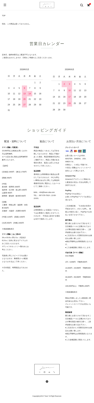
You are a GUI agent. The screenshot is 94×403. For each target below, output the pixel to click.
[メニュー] (5, 5)
